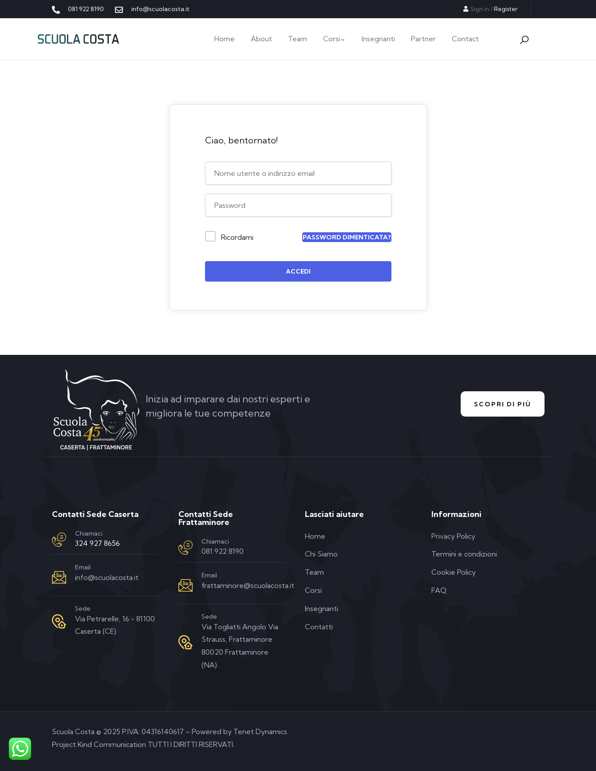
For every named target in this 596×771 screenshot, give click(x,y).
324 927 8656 (97, 543)
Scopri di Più (502, 404)
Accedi (298, 271)
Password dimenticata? (347, 237)
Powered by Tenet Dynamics (239, 731)
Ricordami (237, 237)
